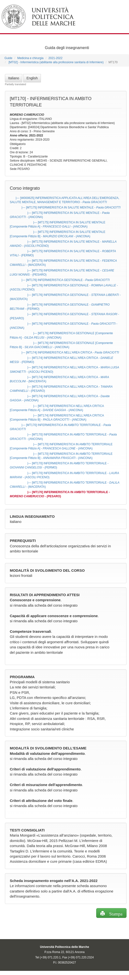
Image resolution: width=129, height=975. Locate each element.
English (32, 78)
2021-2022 (55, 58)
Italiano (13, 78)
